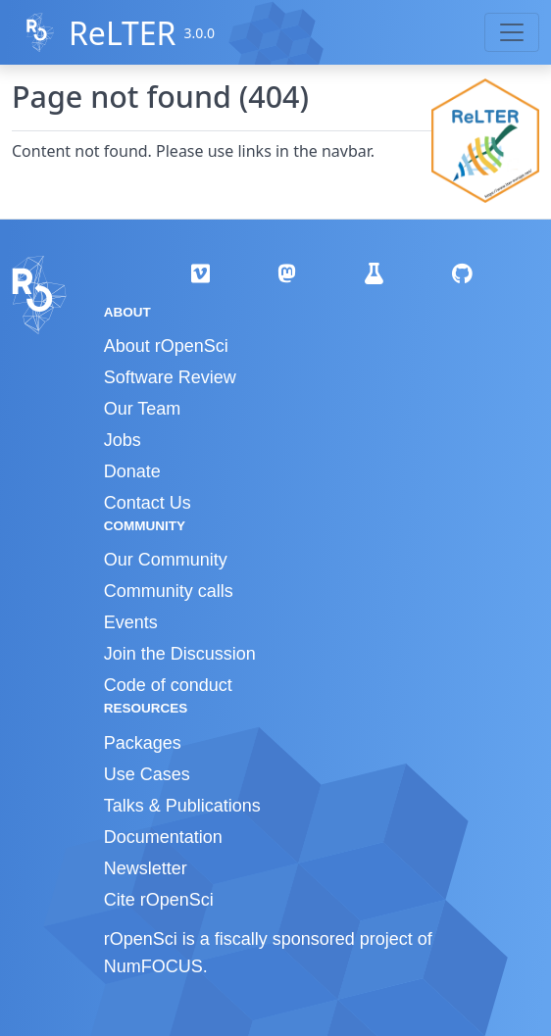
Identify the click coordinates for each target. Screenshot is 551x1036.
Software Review (170, 377)
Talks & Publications (182, 805)
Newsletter (145, 868)
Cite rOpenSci (159, 900)
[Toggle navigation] (511, 32)
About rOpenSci (166, 346)
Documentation (163, 837)
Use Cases (147, 774)
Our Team (142, 409)
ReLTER (122, 33)
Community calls (168, 591)
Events (131, 622)
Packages (142, 743)
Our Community (165, 559)
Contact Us (147, 503)
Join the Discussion (180, 654)
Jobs (122, 440)
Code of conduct (168, 685)
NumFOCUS (153, 966)
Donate (132, 471)
